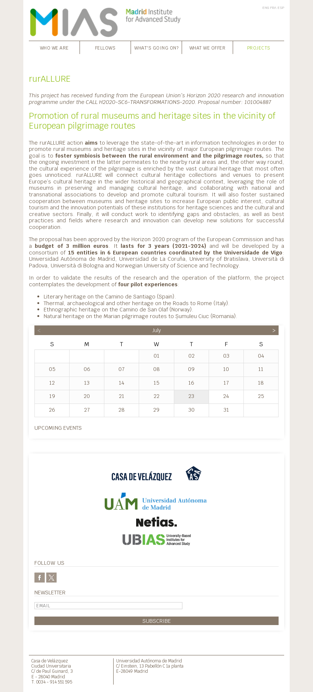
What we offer (207, 48)
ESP (280, 7)
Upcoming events (58, 427)
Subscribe (156, 620)
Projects (258, 48)
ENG (265, 7)
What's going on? (156, 48)
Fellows (105, 48)
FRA (273, 7)
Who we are (54, 48)
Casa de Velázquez (49, 661)
